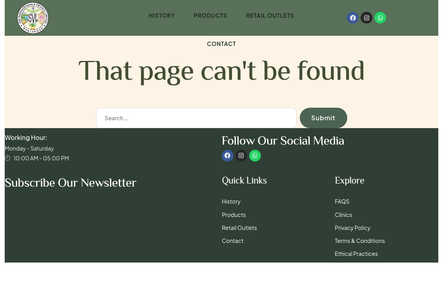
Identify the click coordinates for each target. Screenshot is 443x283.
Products (210, 16)
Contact (221, 45)
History (161, 16)
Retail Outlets (270, 16)
